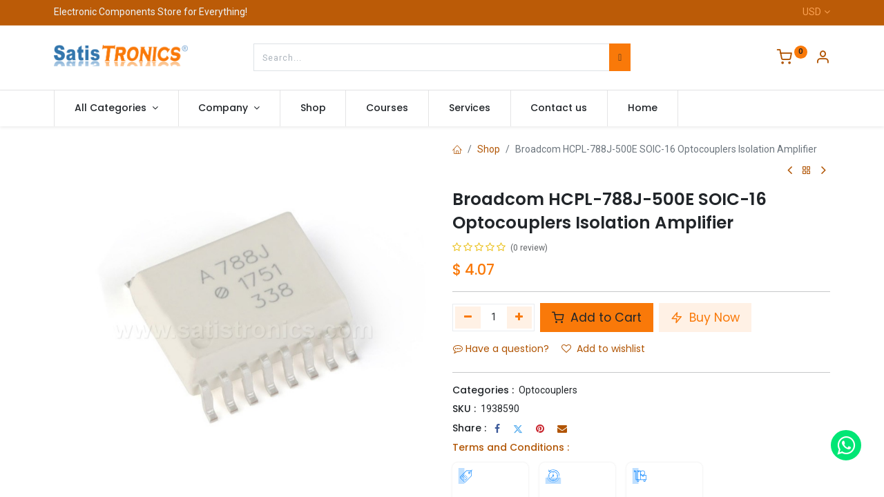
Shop (488, 149)
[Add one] (519, 317)
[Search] (620, 57)
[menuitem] (313, 108)
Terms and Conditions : (510, 447)
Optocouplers (548, 390)
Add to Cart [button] (597, 317)
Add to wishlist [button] (603, 348)
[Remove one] (468, 317)
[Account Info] (822, 58)
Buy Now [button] (705, 317)
